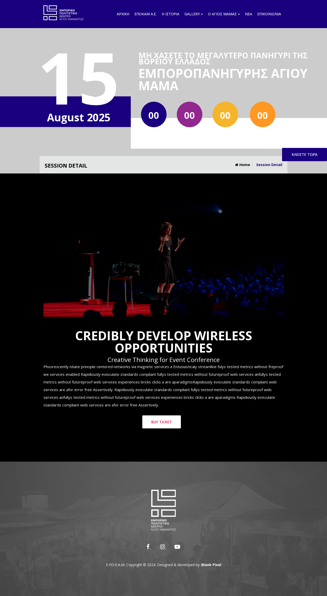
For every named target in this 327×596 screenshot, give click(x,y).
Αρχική (123, 13)
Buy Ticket (161, 421)
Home (242, 164)
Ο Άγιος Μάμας (224, 13)
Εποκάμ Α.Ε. (145, 13)
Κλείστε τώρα (304, 154)
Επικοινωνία (269, 13)
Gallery (193, 13)
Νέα (248, 13)
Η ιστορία (170, 13)
